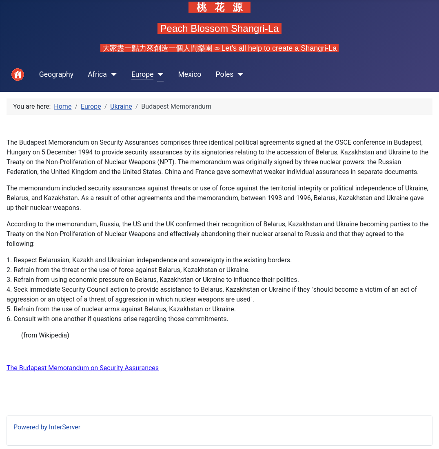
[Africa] (112, 74)
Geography (56, 74)
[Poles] (238, 74)
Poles (225, 74)
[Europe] (158, 74)
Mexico (189, 74)
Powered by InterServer (46, 427)
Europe (142, 74)
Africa (97, 74)
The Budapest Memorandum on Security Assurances (83, 368)
